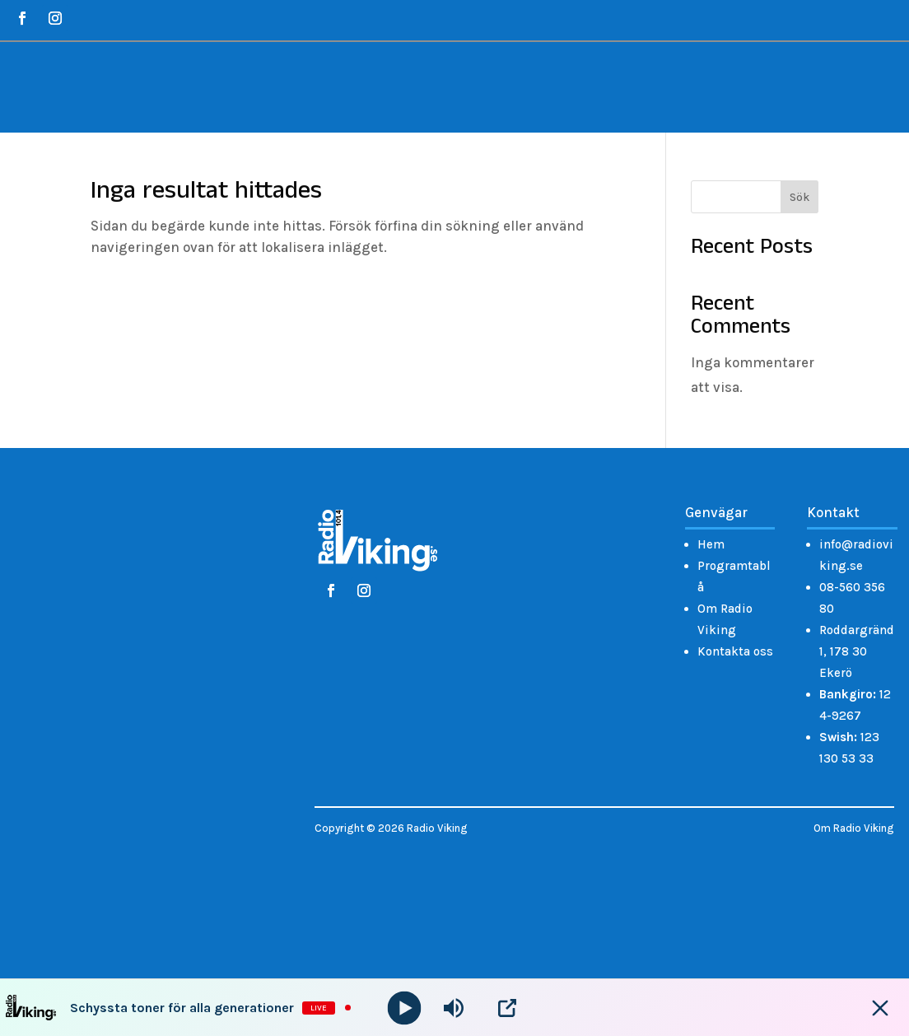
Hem (711, 544)
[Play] (405, 1008)
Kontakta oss (735, 651)
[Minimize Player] (880, 1008)
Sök (799, 197)
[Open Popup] (507, 1008)
